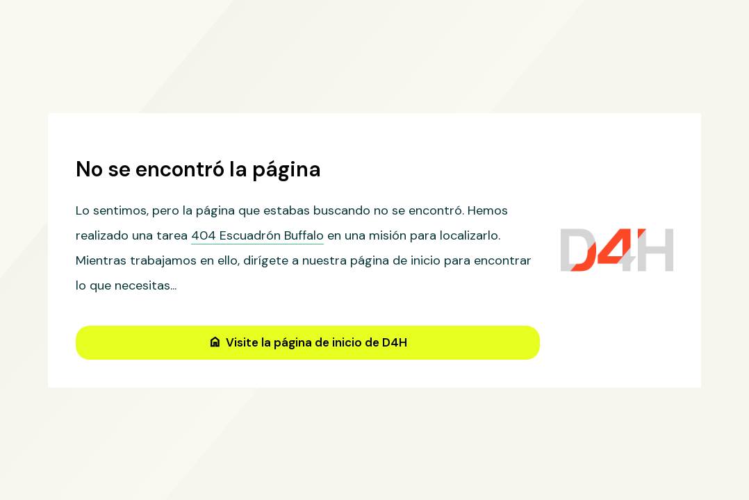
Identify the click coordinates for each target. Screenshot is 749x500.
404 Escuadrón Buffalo (257, 235)
